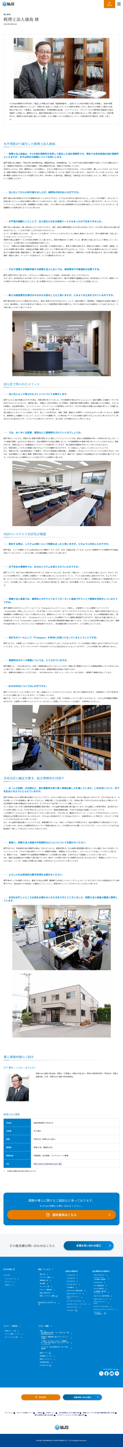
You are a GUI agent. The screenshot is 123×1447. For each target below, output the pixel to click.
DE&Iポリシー (50, 1413)
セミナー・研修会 (10, 1326)
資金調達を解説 (44, 1362)
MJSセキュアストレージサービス (77, 1304)
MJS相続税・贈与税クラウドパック (100, 1292)
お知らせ (7, 1285)
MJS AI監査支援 (99, 1285)
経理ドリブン (44, 1353)
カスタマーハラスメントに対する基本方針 (71, 1415)
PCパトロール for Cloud (74, 1301)
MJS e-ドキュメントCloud (73, 1297)
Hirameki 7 (70, 1310)
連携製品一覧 (44, 1280)
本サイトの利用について (25, 1413)
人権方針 (39, 1413)
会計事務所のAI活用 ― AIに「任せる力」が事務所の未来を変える (55, 1333)
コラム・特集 (43, 1326)
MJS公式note (44, 1365)
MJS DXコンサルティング (47, 1303)
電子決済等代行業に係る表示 (44, 1415)
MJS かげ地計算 (98, 1288)
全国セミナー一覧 (10, 1331)
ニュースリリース (10, 1279)
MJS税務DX (70, 1287)
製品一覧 (42, 1274)
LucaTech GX (71, 1275)
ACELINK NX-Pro (99, 1275)
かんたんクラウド (72, 1307)
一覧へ (116, 1369)
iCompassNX (98, 1282)
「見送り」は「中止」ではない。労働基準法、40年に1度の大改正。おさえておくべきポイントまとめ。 (55, 1342)
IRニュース (8, 1282)
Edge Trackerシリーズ (74, 1293)
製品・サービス (44, 1269)
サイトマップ (9, 1413)
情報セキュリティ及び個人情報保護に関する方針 (99, 1413)
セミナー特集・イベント (12, 1334)
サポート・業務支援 (46, 1289)
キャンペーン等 (44, 1286)
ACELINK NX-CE (72, 1284)
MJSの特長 (7, 1269)
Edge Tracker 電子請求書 (74, 1290)
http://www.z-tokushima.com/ (46, 1163)
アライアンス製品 (45, 1277)
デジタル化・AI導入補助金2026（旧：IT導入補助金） (54, 1347)
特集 (41, 1331)
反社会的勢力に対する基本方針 (69, 1413)
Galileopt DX (71, 1278)
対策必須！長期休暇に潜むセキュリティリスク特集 (54, 1337)
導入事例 (42, 1283)
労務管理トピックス (46, 1356)
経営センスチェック (46, 1359)
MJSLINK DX (71, 1281)
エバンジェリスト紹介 (11, 1337)
